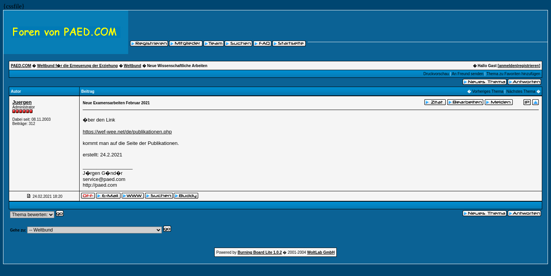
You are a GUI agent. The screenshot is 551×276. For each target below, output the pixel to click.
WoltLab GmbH (321, 252)
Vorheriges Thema (488, 91)
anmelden (508, 66)
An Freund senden (467, 74)
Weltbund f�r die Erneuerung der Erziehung (77, 66)
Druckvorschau (436, 74)
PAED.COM (21, 66)
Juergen (22, 102)
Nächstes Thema (521, 91)
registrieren (528, 66)
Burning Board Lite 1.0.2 (260, 252)
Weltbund (132, 66)
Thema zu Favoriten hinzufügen (513, 74)
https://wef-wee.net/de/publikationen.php (127, 132)
